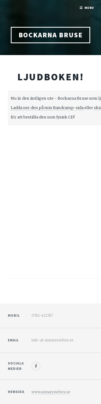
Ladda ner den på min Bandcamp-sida (47, 107)
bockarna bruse (51, 35)
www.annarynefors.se (51, 392)
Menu (89, 8)
